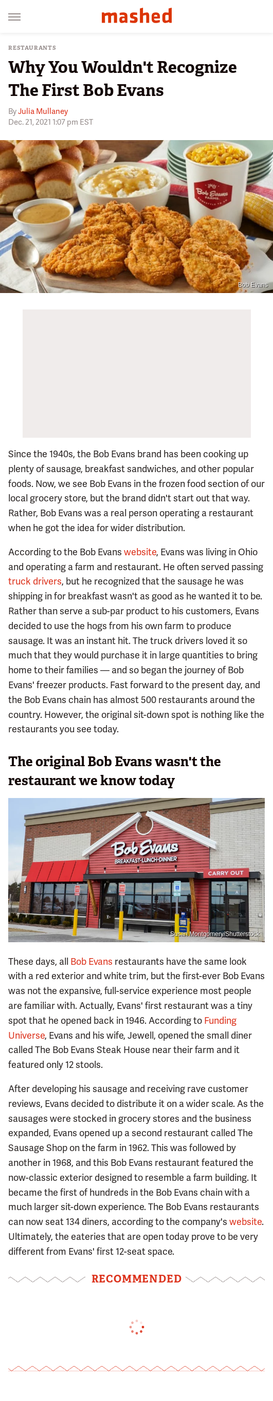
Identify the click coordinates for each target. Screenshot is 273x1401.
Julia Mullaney (43, 111)
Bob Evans (253, 285)
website (140, 552)
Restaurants (32, 48)
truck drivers (35, 581)
